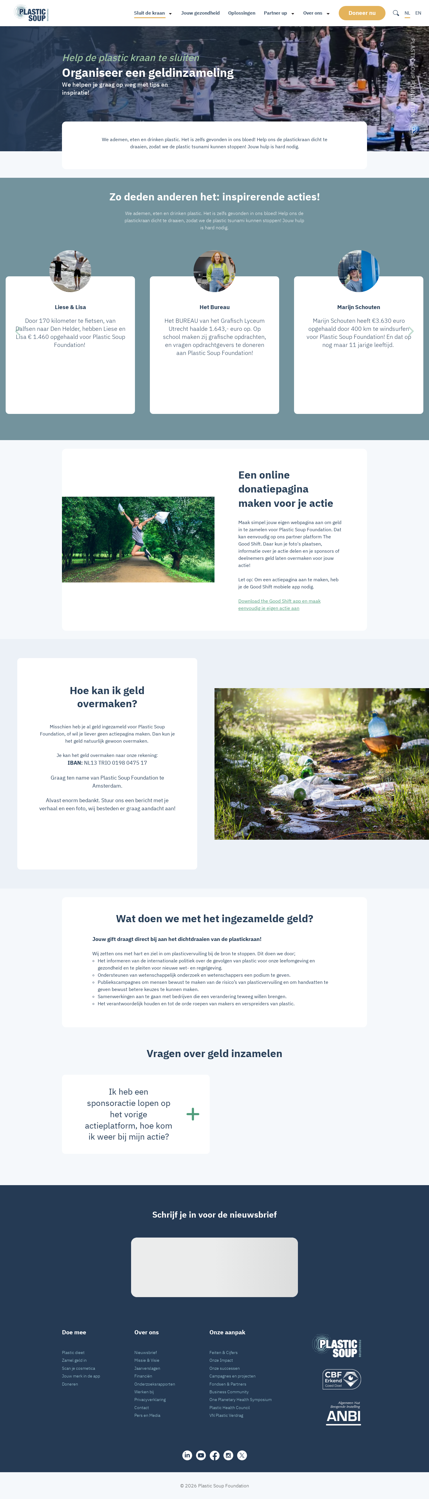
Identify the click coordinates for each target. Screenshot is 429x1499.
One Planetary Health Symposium (240, 1399)
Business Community (229, 1391)
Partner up (275, 13)
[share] (187, 1455)
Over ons (312, 13)
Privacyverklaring (150, 1399)
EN (418, 13)
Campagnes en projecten (232, 1376)
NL (407, 13)
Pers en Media (147, 1415)
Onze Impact (221, 1360)
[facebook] (215, 1455)
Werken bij (144, 1391)
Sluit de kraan (149, 13)
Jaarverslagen (147, 1368)
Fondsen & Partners (227, 1384)
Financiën (143, 1376)
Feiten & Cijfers (223, 1352)
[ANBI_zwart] (336, 1413)
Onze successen (224, 1368)
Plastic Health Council (229, 1407)
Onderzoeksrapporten (154, 1384)
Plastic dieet (73, 1352)
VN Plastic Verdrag (226, 1415)
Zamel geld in (74, 1360)
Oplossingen (241, 13)
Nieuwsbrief (145, 1352)
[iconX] (242, 1455)
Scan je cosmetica (78, 1368)
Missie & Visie (146, 1360)
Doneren (70, 1384)
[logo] (336, 1379)
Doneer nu (362, 12)
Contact (141, 1407)
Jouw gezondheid (200, 13)
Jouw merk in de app (81, 1376)
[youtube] (201, 1455)
